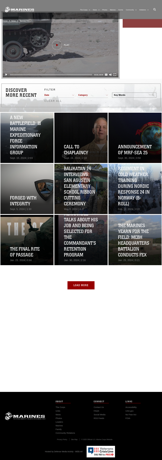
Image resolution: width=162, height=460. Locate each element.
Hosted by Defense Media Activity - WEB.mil (64, 451)
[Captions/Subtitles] (105, 74)
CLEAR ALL (53, 101)
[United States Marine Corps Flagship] (19, 9)
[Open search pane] (154, 9)
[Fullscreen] (113, 74)
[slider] (50, 74)
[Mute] (109, 74)
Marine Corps (25, 420)
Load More (81, 285)
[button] (59, 45)
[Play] (5, 74)
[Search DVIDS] (131, 95)
